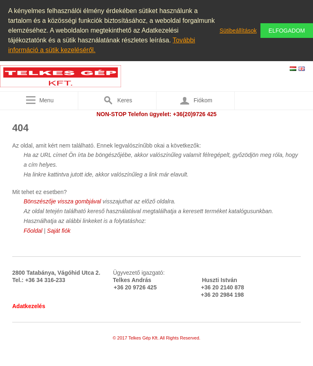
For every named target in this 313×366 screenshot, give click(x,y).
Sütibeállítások (238, 30)
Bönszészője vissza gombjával (63, 201)
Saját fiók (59, 230)
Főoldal (33, 230)
